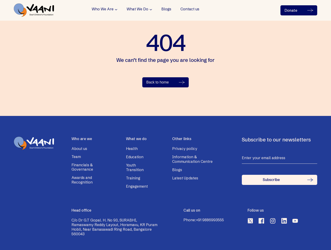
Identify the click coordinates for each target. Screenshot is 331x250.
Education (134, 157)
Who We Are (103, 9)
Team (76, 156)
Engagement (137, 186)
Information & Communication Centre (192, 159)
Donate (299, 10)
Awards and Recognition (82, 179)
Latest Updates (185, 178)
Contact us (189, 9)
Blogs (166, 9)
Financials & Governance (82, 167)
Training (133, 178)
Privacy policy (184, 148)
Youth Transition (135, 167)
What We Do (137, 9)
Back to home (165, 82)
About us (79, 148)
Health (132, 148)
